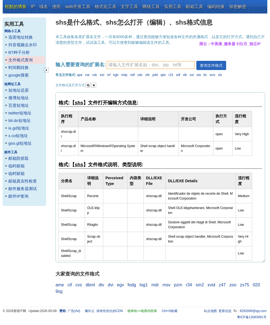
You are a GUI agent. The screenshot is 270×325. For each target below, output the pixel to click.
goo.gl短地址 (20, 143)
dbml (90, 285)
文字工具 (129, 6)
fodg (132, 285)
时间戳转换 (18, 67)
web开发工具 (77, 6)
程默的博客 (16, 6)
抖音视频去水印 (22, 44)
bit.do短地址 (19, 120)
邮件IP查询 (18, 196)
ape (79, 75)
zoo (232, 285)
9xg (59, 291)
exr (102, 75)
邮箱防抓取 (18, 158)
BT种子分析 (19, 52)
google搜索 (18, 75)
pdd (155, 75)
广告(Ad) (74, 311)
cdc (94, 75)
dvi (110, 285)
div (101, 285)
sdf (178, 75)
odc (139, 75)
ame (60, 285)
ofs (147, 75)
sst (192, 75)
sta (199, 75)
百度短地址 (18, 105)
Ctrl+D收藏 (169, 311)
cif (69, 285)
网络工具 (151, 6)
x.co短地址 (18, 135)
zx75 (244, 285)
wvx (212, 75)
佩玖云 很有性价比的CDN (104, 311)
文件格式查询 (20, 60)
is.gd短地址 (18, 128)
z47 (222, 285)
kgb (115, 75)
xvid (211, 285)
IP (33, 6)
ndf (132, 75)
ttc (205, 75)
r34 (189, 285)
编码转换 (216, 6)
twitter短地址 (19, 113)
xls (220, 75)
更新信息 (225, 311)
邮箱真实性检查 (22, 181)
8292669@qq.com (253, 311)
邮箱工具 (194, 6)
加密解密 (237, 6)
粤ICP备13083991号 (251, 317)
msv (166, 285)
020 (256, 285)
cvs (79, 285)
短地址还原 (18, 90)
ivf (108, 75)
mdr (155, 285)
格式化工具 (105, 6)
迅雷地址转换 (20, 37)
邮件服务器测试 (22, 188)
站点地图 (210, 311)
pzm (178, 285)
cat (87, 75)
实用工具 (172, 6)
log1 (143, 285)
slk (185, 75)
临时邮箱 (16, 166)
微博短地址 (18, 97)
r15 (170, 75)
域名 (43, 6)
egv (120, 285)
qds (163, 75)
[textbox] (151, 65)
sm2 (200, 285)
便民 (56, 6)
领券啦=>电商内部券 (142, 311)
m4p (124, 75)
